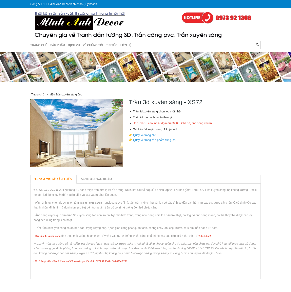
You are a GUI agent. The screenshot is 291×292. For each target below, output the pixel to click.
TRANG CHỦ (38, 45)
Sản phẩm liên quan (52, 283)
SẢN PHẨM (57, 45)
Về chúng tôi (93, 45)
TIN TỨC (111, 45)
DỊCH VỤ (74, 45)
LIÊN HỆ (125, 45)
